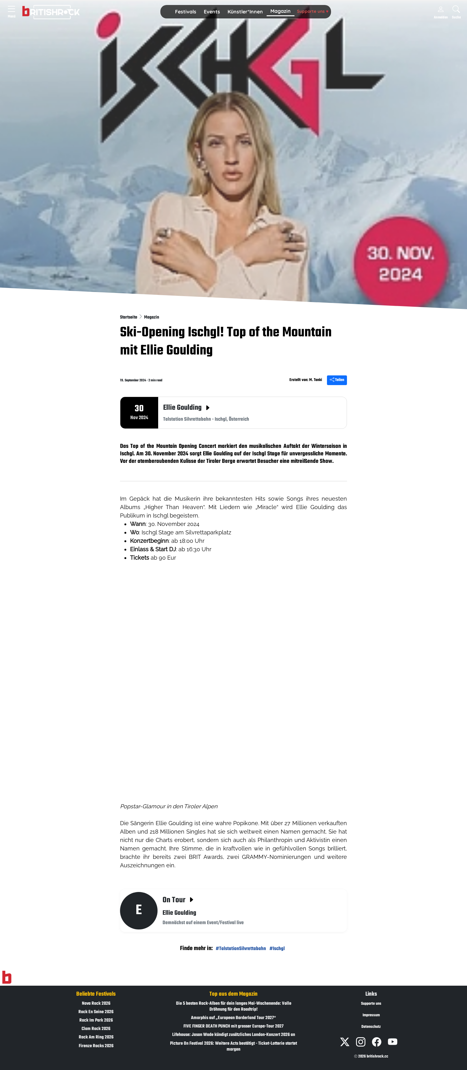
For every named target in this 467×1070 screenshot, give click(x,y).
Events (212, 11)
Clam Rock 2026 (96, 1029)
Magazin (280, 11)
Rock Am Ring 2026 (96, 1037)
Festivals (185, 11)
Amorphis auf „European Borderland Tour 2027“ (233, 1018)
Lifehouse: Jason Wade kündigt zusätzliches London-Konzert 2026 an (233, 1034)
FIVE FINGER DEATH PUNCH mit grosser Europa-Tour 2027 (233, 1026)
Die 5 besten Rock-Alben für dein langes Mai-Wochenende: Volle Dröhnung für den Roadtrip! (233, 1006)
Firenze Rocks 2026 (96, 1046)
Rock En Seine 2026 (95, 1012)
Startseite (129, 317)
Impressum (371, 1015)
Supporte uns (313, 11)
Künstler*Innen (245, 11)
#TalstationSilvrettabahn (241, 949)
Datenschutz (371, 1027)
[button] (185, 12)
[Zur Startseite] (6, 977)
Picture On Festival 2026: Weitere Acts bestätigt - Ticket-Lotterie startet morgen (233, 1046)
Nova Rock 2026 (96, 1003)
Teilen (337, 380)
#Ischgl (277, 949)
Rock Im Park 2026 (96, 1020)
